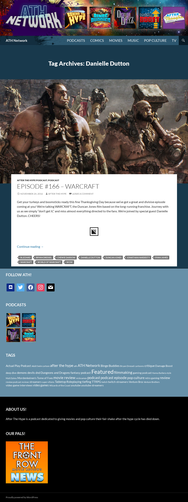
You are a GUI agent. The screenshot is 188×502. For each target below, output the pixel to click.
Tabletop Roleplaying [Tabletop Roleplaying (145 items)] (68, 381)
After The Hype (57, 193)
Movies (115, 40)
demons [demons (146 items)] (22, 372)
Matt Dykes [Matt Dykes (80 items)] (11, 378)
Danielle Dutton (90, 257)
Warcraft (26, 262)
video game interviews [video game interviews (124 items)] (19, 385)
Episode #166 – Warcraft (58, 186)
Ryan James (161, 257)
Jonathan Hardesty (138, 257)
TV (174, 40)
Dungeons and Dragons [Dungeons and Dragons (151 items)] (55, 372)
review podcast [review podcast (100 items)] (13, 382)
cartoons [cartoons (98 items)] (139, 366)
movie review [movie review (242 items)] (64, 378)
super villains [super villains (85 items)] (48, 382)
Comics (97, 40)
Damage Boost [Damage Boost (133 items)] (164, 365)
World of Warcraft (49, 262)
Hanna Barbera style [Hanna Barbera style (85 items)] (161, 373)
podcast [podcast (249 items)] (93, 377)
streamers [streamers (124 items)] (35, 381)
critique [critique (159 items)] (149, 365)
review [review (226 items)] (165, 378)
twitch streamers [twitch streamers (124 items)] (118, 381)
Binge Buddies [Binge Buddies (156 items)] (110, 365)
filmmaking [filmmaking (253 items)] (123, 372)
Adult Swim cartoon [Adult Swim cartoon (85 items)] (41, 366)
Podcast (53, 180)
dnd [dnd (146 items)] (37, 372)
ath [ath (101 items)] (75, 366)
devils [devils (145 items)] (31, 372)
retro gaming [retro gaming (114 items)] (152, 378)
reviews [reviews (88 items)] (25, 382)
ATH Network (16, 40)
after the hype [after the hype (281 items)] (61, 365)
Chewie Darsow (66, 257)
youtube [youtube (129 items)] (76, 385)
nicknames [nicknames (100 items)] (81, 378)
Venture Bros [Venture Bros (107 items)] (136, 381)
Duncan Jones (113, 257)
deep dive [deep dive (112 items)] (11, 372)
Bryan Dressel (44, 257)
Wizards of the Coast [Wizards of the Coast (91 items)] (59, 385)
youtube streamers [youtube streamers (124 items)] (92, 385)
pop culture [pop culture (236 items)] (135, 378)
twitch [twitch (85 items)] (104, 382)
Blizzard (25, 257)
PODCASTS (76, 40)
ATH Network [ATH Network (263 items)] (89, 365)
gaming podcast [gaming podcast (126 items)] (142, 372)
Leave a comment (83, 193)
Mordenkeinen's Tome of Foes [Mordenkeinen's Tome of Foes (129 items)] (35, 378)
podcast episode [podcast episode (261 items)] (114, 377)
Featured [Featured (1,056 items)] (102, 371)
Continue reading (30, 246)
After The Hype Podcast (32, 180)
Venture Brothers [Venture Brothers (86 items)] (152, 382)
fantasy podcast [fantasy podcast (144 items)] (81, 372)
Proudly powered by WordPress (22, 497)
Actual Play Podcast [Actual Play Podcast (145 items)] (18, 365)
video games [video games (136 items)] (41, 385)
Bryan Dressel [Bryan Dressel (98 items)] (127, 366)
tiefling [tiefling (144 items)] (86, 381)
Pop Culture (155, 40)
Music (133, 40)
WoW (69, 262)
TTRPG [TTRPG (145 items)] (96, 381)
